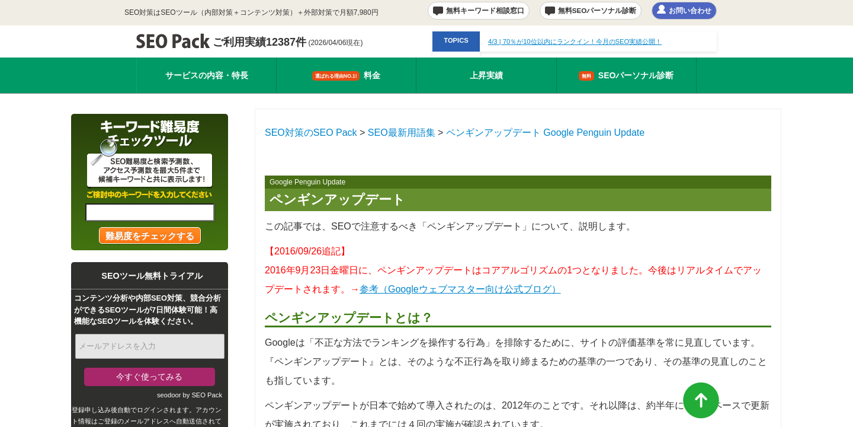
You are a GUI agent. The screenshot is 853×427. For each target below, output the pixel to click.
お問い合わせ (690, 10)
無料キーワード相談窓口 (485, 10)
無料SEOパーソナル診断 (597, 10)
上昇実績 (486, 75)
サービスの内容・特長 (206, 75)
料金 (346, 76)
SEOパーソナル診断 (626, 76)
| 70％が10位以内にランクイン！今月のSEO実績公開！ (575, 41)
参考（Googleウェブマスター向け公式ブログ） (460, 289)
